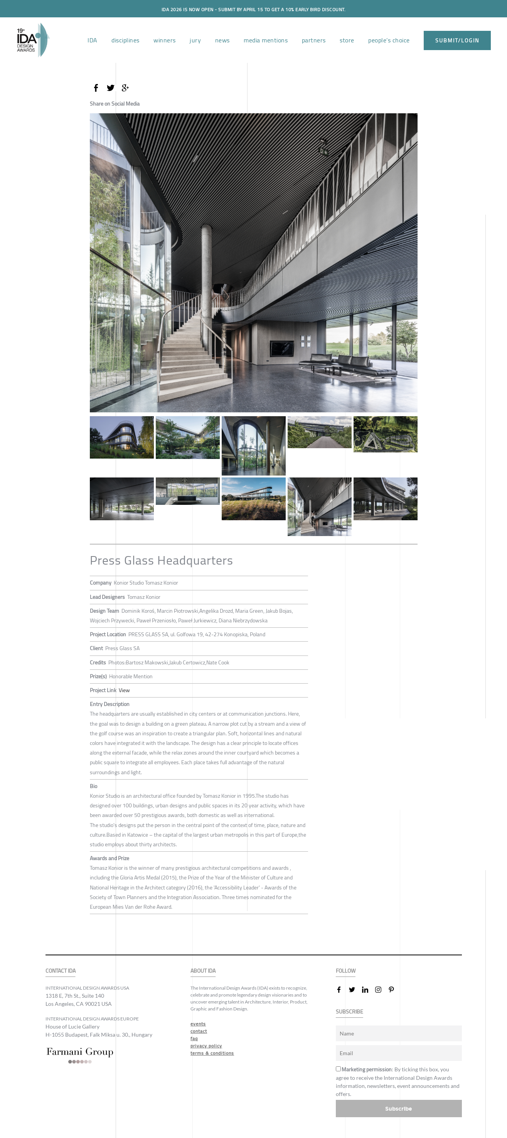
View (124, 690)
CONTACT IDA (60, 971)
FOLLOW (345, 971)
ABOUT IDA (203, 971)
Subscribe (398, 1108)
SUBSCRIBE (349, 1011)
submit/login (457, 40)
